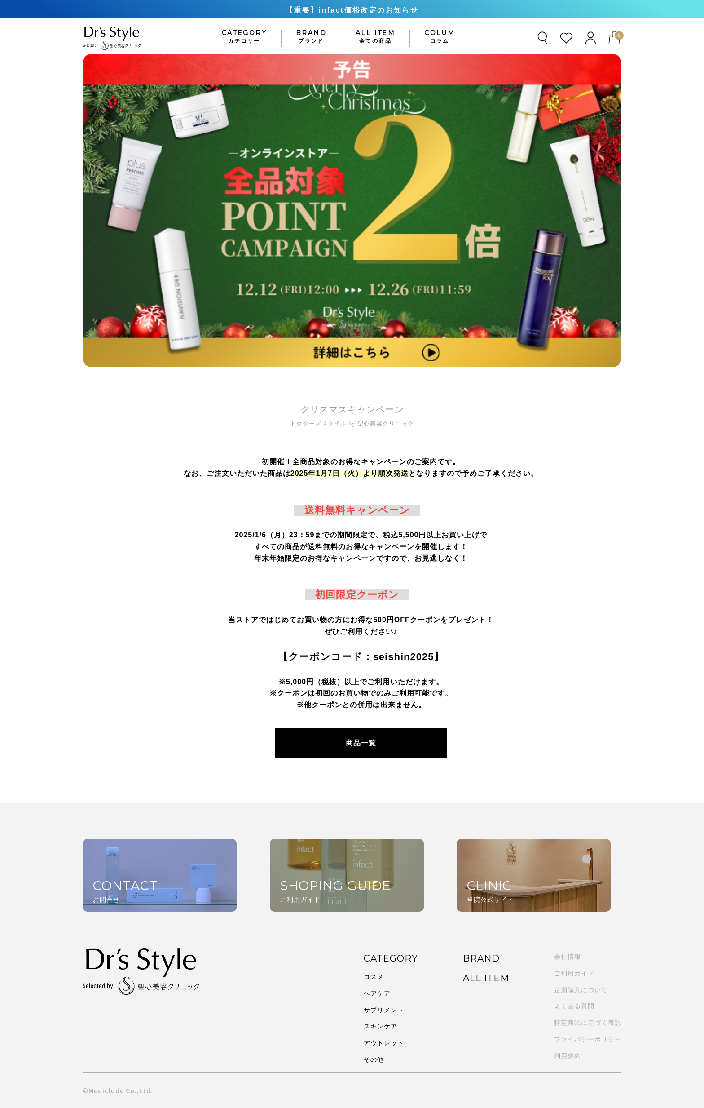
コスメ (374, 976)
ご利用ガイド (574, 973)
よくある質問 (574, 1006)
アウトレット (384, 1042)
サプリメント (384, 1009)
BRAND (311, 37)
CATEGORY (244, 37)
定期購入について (581, 989)
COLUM (439, 37)
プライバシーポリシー (587, 1039)
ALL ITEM (375, 37)
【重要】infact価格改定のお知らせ (352, 10)
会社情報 (567, 956)
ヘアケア (377, 992)
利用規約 (567, 1055)
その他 (374, 1059)
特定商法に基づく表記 (587, 1022)
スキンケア (380, 1025)
